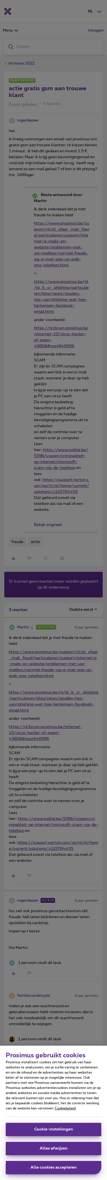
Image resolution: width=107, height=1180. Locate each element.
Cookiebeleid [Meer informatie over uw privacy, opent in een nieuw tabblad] (65, 1111)
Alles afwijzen (54, 1151)
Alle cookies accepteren (54, 1170)
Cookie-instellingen (53, 1132)
